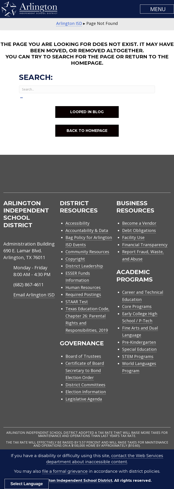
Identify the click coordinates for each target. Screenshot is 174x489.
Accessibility (77, 223)
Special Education (139, 349)
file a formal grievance (65, 471)
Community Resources (87, 251)
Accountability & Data (86, 230)
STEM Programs (137, 356)
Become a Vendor (139, 223)
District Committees (85, 384)
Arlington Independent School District (74, 480)
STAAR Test (76, 301)
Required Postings (83, 294)
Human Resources (83, 287)
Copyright (75, 259)
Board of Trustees (83, 356)
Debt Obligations (139, 230)
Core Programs (137, 306)
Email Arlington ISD (34, 295)
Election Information (85, 391)
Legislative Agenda (83, 399)
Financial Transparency (144, 244)
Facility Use (133, 237)
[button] (157, 9)
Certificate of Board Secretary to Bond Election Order (84, 370)
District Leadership (84, 266)
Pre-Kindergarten (139, 342)
